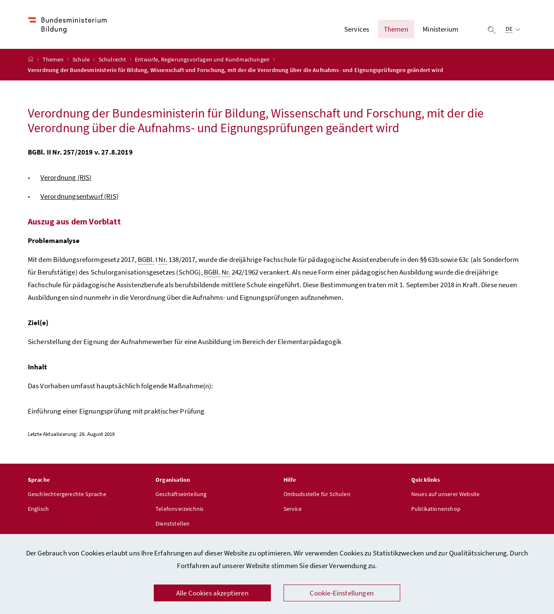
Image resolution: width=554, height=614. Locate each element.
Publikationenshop (435, 509)
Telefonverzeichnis (179, 509)
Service (293, 509)
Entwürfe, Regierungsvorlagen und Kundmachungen (203, 59)
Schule (81, 59)
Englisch (38, 509)
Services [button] (356, 29)
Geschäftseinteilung (180, 494)
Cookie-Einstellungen (342, 593)
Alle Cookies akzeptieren (212, 593)
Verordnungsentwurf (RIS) (79, 196)
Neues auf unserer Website (445, 494)
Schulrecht (113, 59)
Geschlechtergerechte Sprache (67, 494)
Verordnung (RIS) (66, 177)
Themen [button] (396, 29)
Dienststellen (172, 523)
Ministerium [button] (440, 29)
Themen (54, 59)
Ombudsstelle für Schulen (317, 494)
